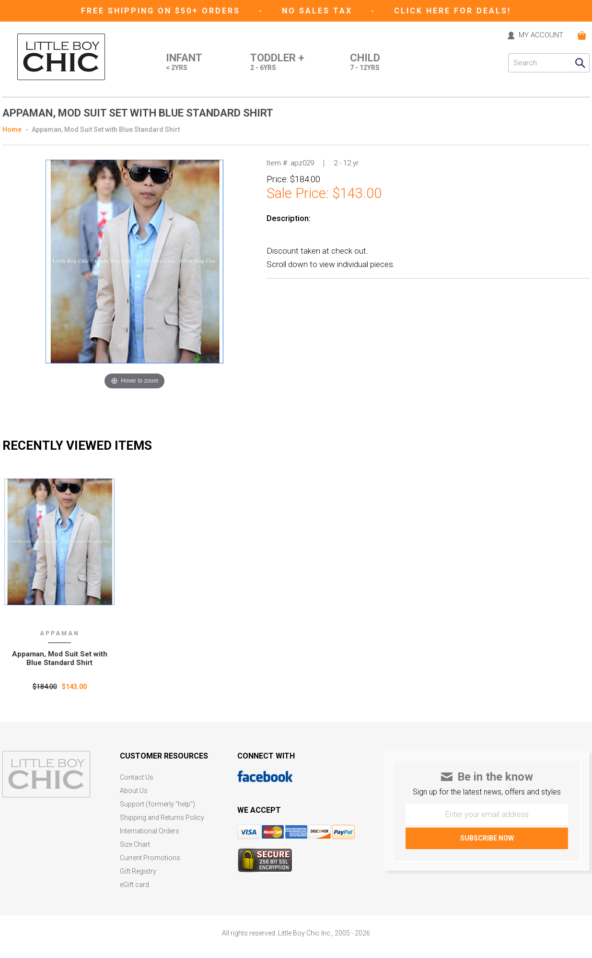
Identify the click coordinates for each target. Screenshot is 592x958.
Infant (184, 63)
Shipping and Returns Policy (162, 818)
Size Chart (135, 844)
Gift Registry (138, 871)
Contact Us (136, 777)
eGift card (134, 885)
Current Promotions (150, 858)
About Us (134, 791)
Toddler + (277, 63)
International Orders (149, 831)
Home (12, 129)
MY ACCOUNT (541, 35)
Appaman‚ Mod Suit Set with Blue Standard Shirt (59, 658)
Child (365, 63)
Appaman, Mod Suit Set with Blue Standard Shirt (106, 129)
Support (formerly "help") (157, 804)
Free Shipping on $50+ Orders (162, 10)
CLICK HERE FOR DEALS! (452, 10)
